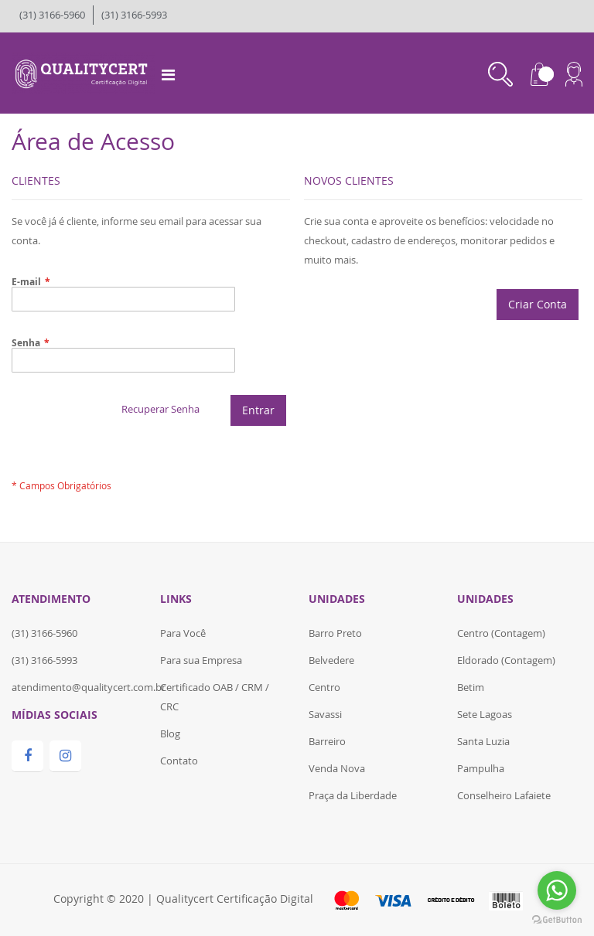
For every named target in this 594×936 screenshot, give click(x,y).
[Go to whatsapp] (557, 890)
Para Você (183, 633)
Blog (170, 733)
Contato (179, 761)
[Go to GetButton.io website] (557, 920)
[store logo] (83, 72)
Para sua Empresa (201, 660)
